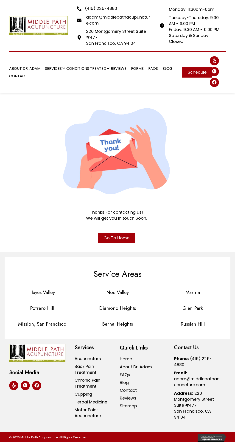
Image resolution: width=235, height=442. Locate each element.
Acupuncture (88, 358)
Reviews (128, 398)
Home (126, 359)
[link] (24, 68)
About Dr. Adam (136, 367)
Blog (124, 382)
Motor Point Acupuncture (88, 413)
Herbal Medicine (91, 402)
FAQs (125, 375)
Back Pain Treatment (85, 369)
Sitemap (128, 406)
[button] (197, 72)
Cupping (83, 394)
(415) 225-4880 (101, 8)
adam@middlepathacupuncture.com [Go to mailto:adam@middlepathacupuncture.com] (196, 382)
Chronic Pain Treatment (87, 383)
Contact (128, 390)
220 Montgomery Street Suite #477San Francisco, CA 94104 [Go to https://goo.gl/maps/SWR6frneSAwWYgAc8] (194, 405)
